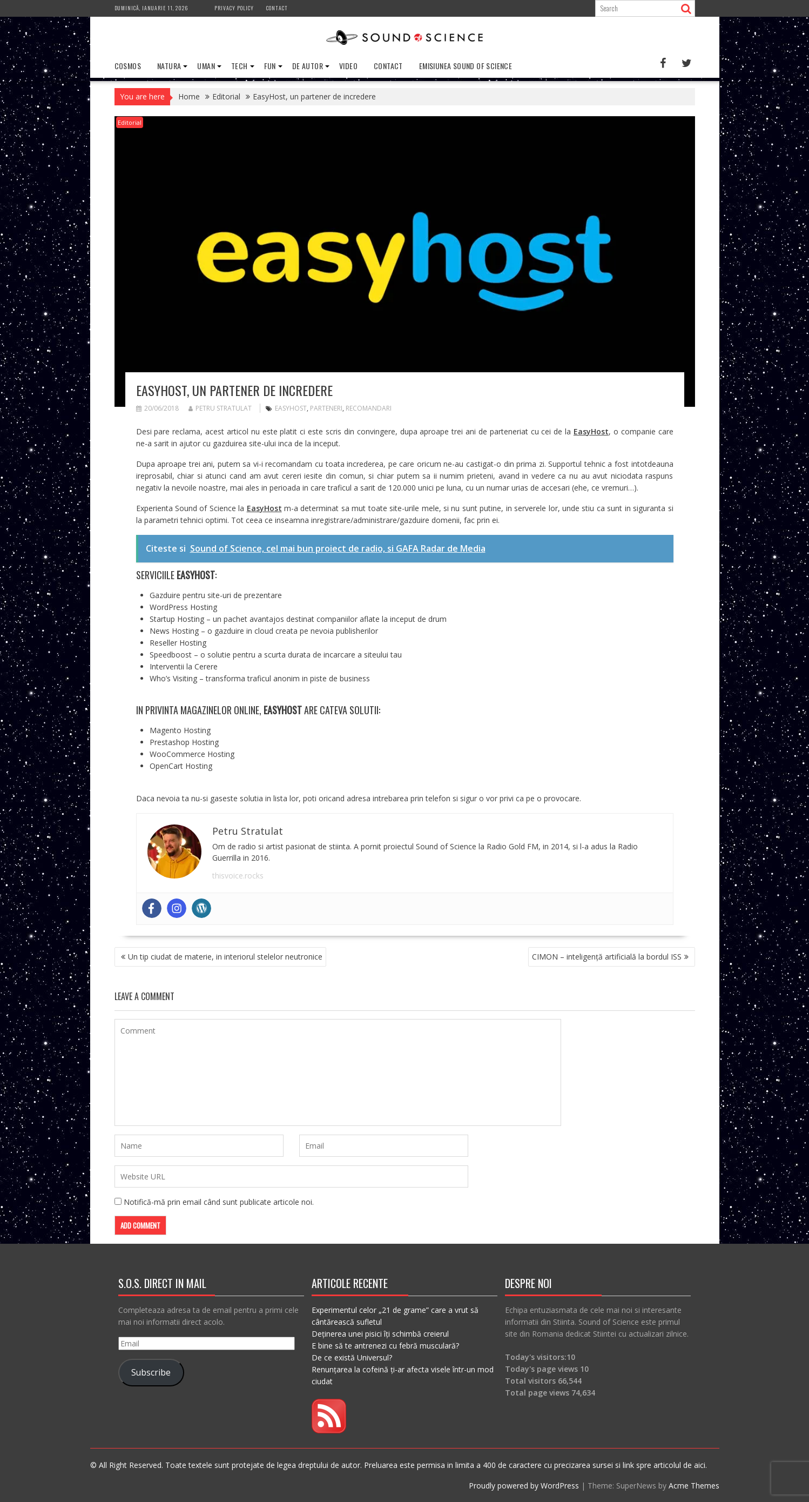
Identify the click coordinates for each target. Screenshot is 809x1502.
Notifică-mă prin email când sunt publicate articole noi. (219, 1201)
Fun (270, 65)
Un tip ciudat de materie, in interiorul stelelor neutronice (225, 956)
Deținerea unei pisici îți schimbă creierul (380, 1333)
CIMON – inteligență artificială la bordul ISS (607, 956)
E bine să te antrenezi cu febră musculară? (385, 1345)
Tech (239, 65)
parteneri (326, 408)
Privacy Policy (234, 8)
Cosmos (127, 65)
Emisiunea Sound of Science (465, 65)
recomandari (369, 408)
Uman (206, 65)
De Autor (307, 65)
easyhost (291, 408)
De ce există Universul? (352, 1357)
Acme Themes (694, 1485)
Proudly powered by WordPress (524, 1485)
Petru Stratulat (220, 408)
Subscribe (151, 1372)
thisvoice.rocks (238, 875)
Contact (277, 8)
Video (348, 65)
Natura (169, 65)
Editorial (129, 122)
